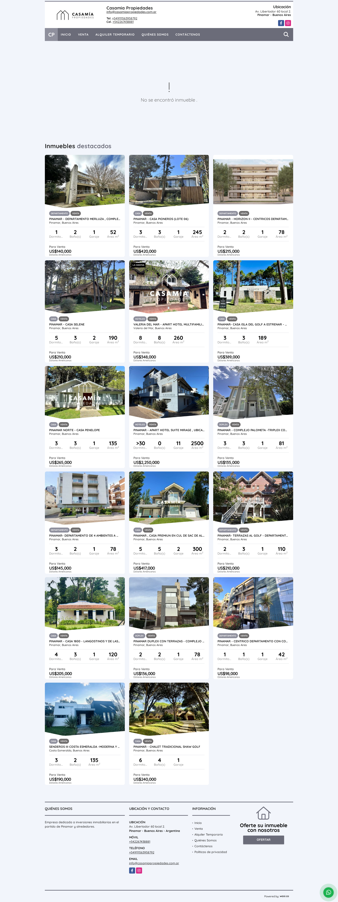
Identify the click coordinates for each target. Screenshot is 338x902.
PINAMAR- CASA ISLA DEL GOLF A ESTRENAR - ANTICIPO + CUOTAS (253, 324)
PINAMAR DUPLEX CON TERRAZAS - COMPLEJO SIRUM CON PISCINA (169, 641)
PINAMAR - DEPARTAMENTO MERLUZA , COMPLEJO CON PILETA (84, 219)
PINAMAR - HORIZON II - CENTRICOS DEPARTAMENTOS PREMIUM (253, 219)
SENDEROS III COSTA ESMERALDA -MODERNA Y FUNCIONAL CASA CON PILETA (84, 746)
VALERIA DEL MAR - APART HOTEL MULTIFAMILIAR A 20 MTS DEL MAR (169, 324)
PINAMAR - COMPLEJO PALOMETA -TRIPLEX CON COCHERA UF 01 (253, 430)
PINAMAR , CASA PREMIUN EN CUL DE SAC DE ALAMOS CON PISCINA (169, 535)
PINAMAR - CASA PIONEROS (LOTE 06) (160, 219)
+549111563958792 (124, 18)
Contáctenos (187, 34)
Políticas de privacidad (210, 852)
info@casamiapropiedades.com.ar (131, 12)
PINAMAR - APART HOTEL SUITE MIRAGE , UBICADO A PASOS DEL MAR (169, 430)
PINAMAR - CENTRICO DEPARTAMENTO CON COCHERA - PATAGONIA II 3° (253, 641)
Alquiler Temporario (115, 34)
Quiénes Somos (155, 34)
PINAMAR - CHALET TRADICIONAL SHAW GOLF (166, 746)
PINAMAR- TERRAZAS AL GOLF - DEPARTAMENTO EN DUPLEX (253, 535)
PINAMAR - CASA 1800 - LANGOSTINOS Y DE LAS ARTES (84, 641)
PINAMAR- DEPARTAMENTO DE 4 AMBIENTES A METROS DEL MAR (84, 535)
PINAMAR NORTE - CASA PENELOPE (74, 430)
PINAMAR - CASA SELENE (66, 324)
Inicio (66, 34)
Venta (83, 34)
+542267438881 (123, 22)
